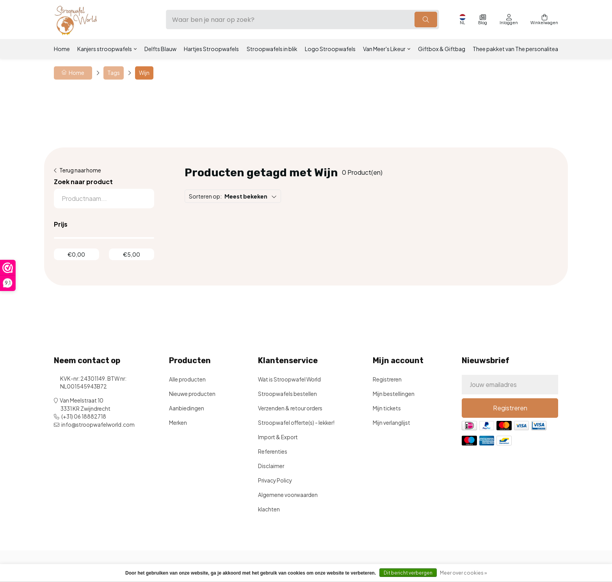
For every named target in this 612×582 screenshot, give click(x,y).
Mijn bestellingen (394, 393)
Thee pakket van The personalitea (515, 48)
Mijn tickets (387, 408)
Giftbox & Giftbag (441, 48)
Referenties (272, 451)
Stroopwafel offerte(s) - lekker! (296, 422)
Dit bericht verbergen (408, 573)
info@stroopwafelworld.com (98, 424)
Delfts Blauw (160, 48)
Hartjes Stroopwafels (211, 48)
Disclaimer (271, 466)
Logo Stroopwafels (330, 48)
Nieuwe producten (192, 393)
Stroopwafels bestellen (287, 393)
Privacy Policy (275, 480)
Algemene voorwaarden (288, 495)
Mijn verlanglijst (391, 422)
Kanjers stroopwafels (104, 48)
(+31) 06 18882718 (83, 416)
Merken (178, 422)
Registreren (387, 379)
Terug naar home (80, 170)
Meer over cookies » (463, 573)
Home (62, 48)
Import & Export (278, 437)
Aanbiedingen (186, 408)
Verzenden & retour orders (290, 408)
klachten (269, 509)
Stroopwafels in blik (272, 48)
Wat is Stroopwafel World (289, 379)
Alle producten (187, 379)
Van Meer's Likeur (384, 48)
